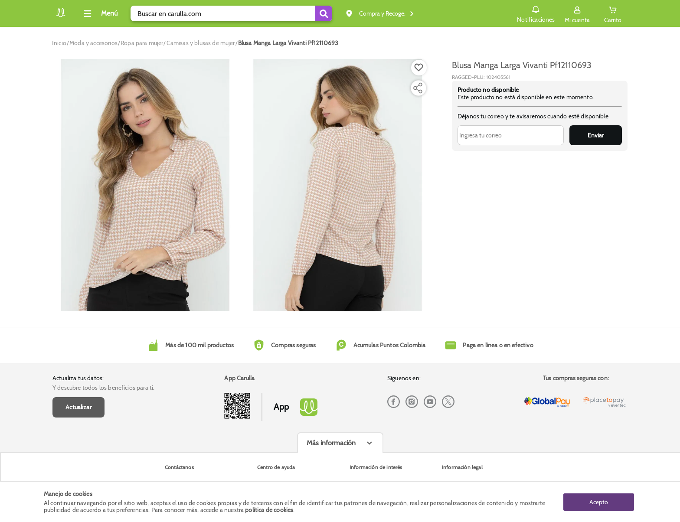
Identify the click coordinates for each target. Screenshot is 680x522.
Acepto (598, 502)
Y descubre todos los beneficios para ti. (103, 387)
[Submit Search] (323, 13)
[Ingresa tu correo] (511, 135)
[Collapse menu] (99, 13)
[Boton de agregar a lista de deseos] (419, 67)
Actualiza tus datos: (78, 378)
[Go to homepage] (59, 43)
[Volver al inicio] (60, 16)
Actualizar (78, 407)
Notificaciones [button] (536, 13)
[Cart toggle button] (613, 13)
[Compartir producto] (417, 88)
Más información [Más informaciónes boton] (331, 443)
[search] (231, 13)
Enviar (596, 135)
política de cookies (269, 510)
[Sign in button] (577, 13)
